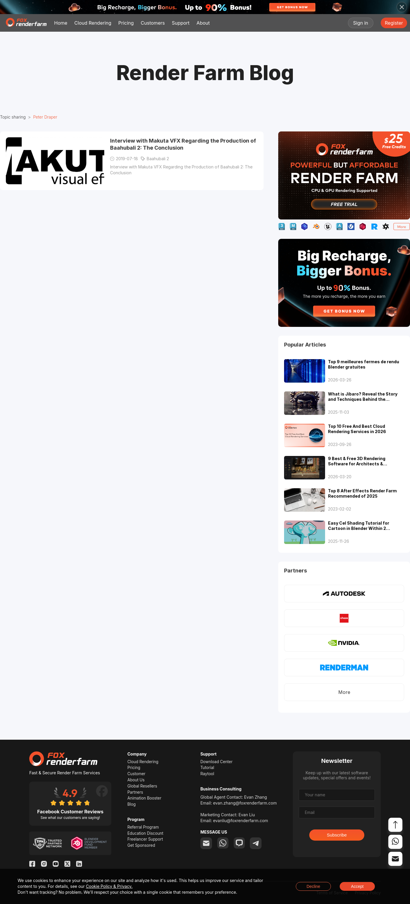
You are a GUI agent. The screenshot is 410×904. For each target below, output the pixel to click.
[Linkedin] (79, 865)
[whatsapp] (223, 844)
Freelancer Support (146, 843)
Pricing (126, 23)
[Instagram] (44, 865)
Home (60, 23)
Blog (131, 807)
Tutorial (207, 768)
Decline (313, 886)
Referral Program (143, 830)
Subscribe (336, 835)
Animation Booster (145, 800)
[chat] (240, 844)
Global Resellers (142, 787)
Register (394, 23)
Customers (153, 23)
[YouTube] (56, 865)
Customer (136, 774)
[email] (206, 844)
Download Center (217, 761)
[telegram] (257, 844)
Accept (357, 886)
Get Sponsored (141, 849)
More (344, 692)
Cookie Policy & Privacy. (109, 886)
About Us (136, 781)
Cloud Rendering (92, 23)
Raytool (207, 774)
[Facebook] (32, 865)
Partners (135, 794)
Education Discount (146, 836)
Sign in (360, 23)
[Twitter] (67, 865)
